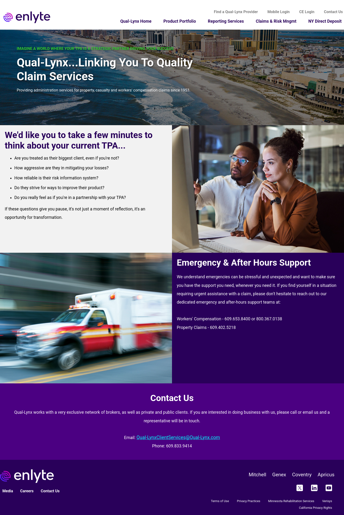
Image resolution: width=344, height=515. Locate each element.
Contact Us (50, 491)
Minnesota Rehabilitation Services (291, 501)
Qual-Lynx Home (135, 21)
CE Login (306, 12)
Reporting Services (226, 21)
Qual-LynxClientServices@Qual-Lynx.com (178, 437)
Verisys (327, 501)
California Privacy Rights (315, 508)
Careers (26, 491)
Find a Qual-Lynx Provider (236, 12)
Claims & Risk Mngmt (276, 21)
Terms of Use (220, 501)
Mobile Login (278, 12)
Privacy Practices (248, 501)
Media (7, 491)
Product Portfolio (179, 21)
